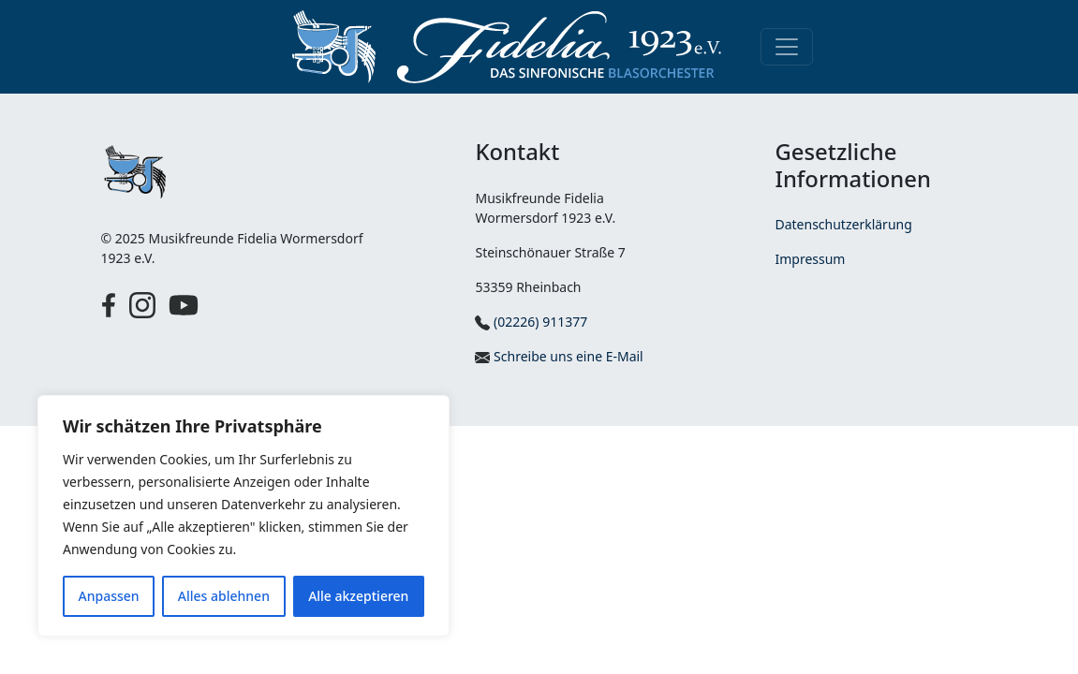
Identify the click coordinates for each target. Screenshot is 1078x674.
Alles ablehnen (224, 596)
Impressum (810, 259)
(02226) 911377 (531, 321)
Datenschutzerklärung (843, 224)
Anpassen (109, 596)
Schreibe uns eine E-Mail (558, 356)
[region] (243, 516)
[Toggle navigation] (787, 47)
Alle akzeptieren (358, 596)
